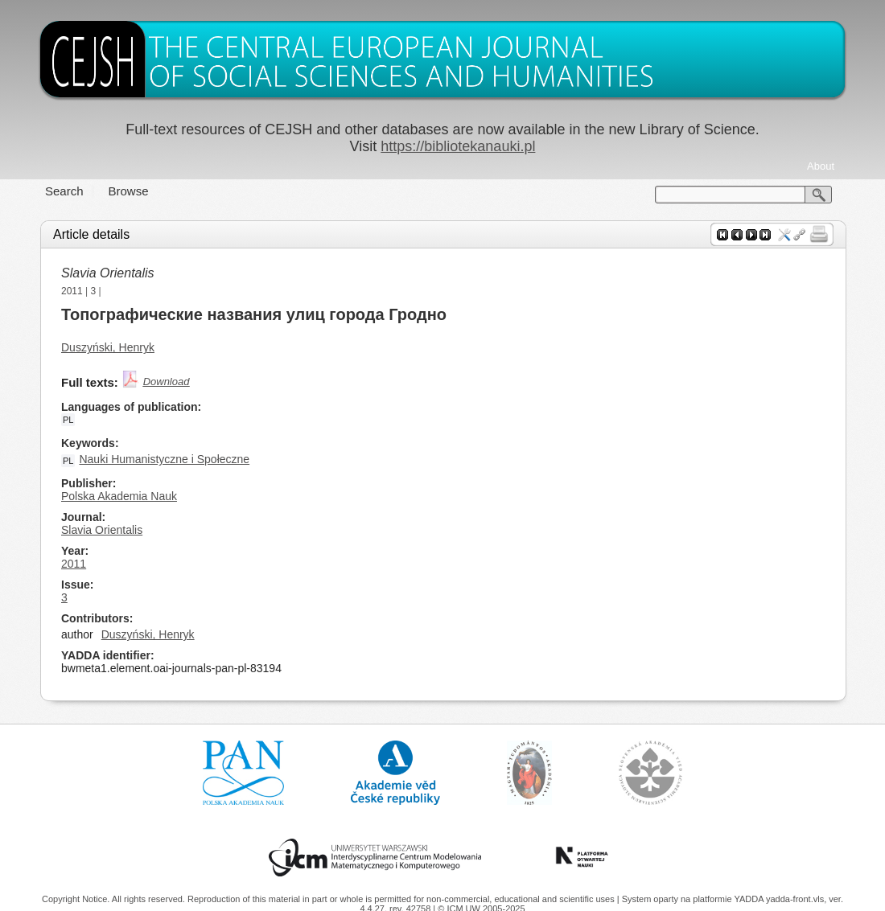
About (820, 166)
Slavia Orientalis (107, 273)
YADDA (750, 899)
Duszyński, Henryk (107, 347)
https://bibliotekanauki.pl (458, 146)
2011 (72, 291)
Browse (129, 191)
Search (64, 191)
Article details (91, 234)
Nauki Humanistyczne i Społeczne (164, 459)
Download (166, 381)
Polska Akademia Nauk (119, 496)
